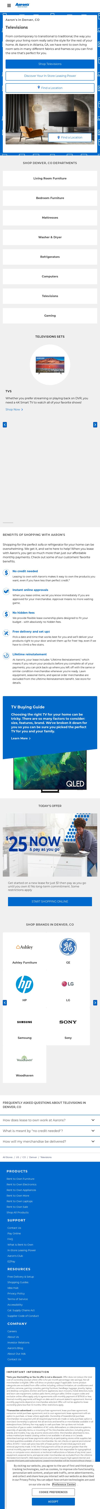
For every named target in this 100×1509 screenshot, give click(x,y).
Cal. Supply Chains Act (21, 1206)
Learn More (19, 634)
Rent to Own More (18, 1091)
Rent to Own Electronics (21, 1080)
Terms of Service (17, 1194)
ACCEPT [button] (53, 1501)
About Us (13, 1232)
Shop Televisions (50, 64)
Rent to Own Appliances (21, 1085)
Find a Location (50, 88)
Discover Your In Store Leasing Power (50, 76)
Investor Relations (18, 1238)
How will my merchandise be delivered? (34, 1037)
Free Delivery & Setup (20, 1172)
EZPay (11, 1157)
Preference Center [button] (64, 1484)
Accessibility (15, 1200)
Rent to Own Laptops (20, 1097)
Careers (12, 1227)
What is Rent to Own (20, 1140)
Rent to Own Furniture (20, 1074)
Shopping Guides (17, 1178)
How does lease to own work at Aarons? (34, 1016)
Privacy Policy (16, 1189)
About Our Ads (16, 1249)
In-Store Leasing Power (21, 1146)
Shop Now (13, 409)
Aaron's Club (15, 1151)
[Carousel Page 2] (92, 418)
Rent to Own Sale (17, 1102)
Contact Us (14, 1123)
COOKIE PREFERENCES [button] (53, 1492)
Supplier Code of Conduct (23, 1211)
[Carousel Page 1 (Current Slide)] (8, 418)
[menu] (50, 5)
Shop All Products (18, 1108)
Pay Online (14, 1129)
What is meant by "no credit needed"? (33, 1027)
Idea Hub (12, 1183)
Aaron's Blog (15, 1243)
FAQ (10, 1134)
